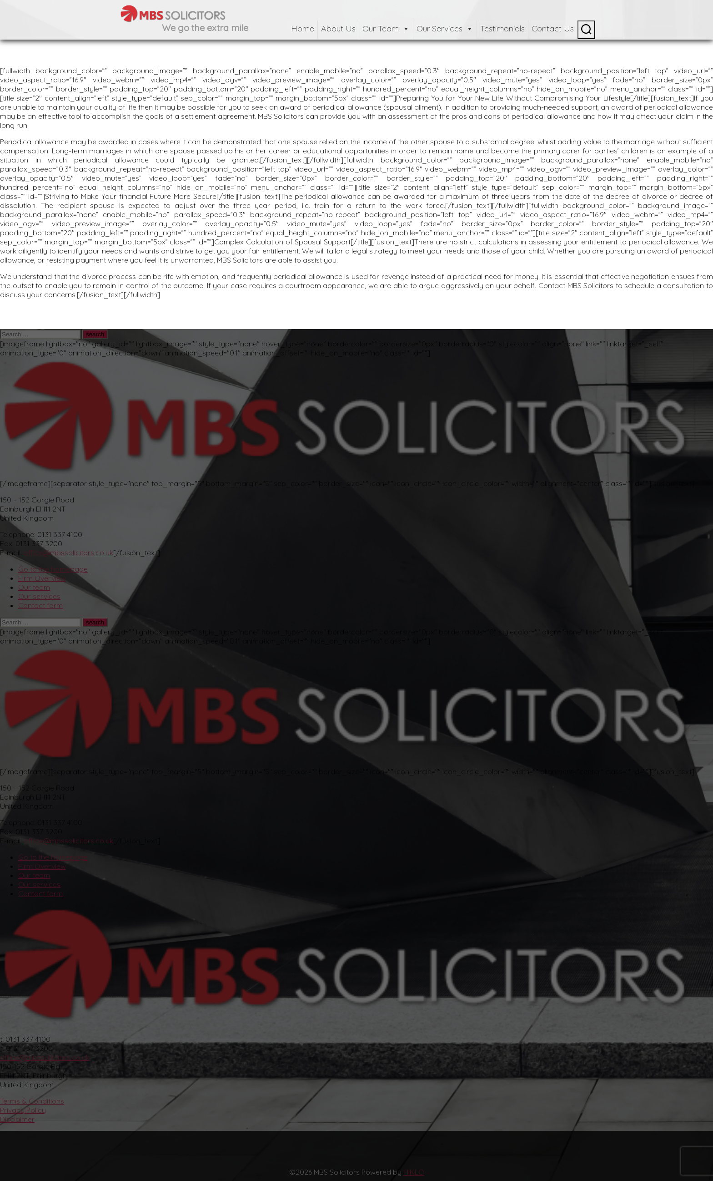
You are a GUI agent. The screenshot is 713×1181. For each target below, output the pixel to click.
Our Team (386, 28)
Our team (34, 587)
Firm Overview (42, 578)
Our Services (445, 28)
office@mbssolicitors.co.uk (68, 552)
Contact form (40, 605)
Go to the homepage (53, 568)
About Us (338, 28)
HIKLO (413, 1171)
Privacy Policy (23, 1110)
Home (302, 28)
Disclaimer (17, 1119)
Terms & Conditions (32, 1100)
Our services (39, 596)
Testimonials (502, 28)
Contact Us (553, 28)
